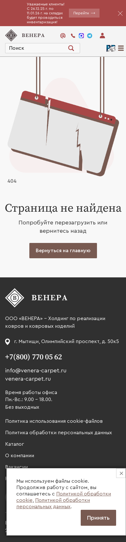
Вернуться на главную (63, 250)
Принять (98, 518)
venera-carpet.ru (28, 379)
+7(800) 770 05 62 (33, 357)
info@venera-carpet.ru (36, 370)
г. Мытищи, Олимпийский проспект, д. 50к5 (66, 341)
